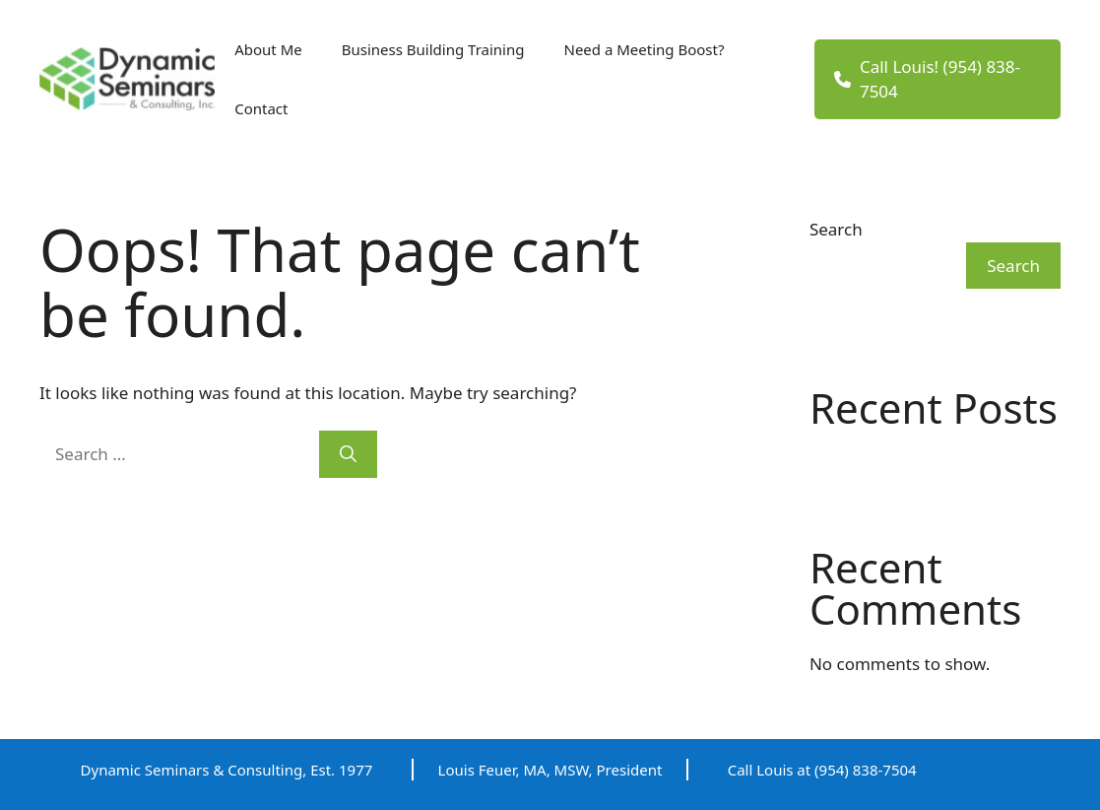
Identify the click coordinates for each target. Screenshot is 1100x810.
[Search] (348, 454)
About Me (268, 49)
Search (836, 229)
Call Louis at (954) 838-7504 (822, 769)
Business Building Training (433, 49)
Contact (261, 108)
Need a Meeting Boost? (643, 49)
